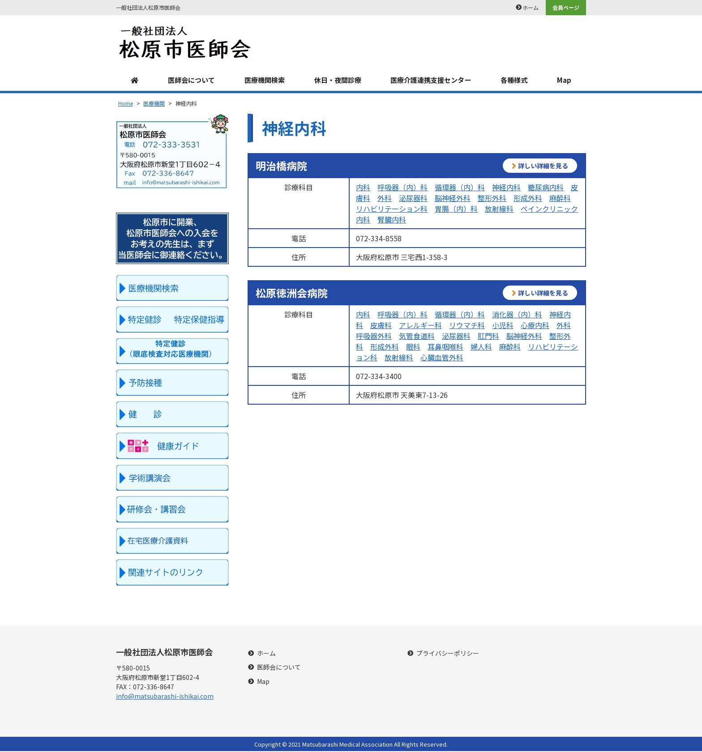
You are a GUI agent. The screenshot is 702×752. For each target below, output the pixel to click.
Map (565, 80)
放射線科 (499, 209)
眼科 (413, 347)
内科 (363, 187)
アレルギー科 (420, 325)
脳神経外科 (453, 198)
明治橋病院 (281, 166)
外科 (384, 198)
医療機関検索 (263, 80)
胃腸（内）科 (456, 209)
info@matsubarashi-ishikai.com (165, 696)
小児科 (503, 325)
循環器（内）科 (460, 187)
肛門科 (488, 336)
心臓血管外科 (441, 357)
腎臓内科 (391, 219)
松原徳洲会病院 (292, 293)
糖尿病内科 (546, 187)
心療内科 (535, 325)
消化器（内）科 (517, 314)
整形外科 (492, 198)
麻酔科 (560, 198)
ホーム (530, 7)
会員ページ (565, 7)
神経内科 (506, 187)
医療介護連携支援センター (432, 80)
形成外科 (528, 198)
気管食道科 (417, 336)
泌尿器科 (413, 198)
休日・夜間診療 (337, 80)
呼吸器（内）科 (402, 187)
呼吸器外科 (374, 336)
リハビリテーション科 (392, 209)
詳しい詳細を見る (540, 166)
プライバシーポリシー (447, 653)
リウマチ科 (467, 325)
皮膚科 (381, 325)
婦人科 (481, 347)
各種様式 (516, 80)
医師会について (190, 80)
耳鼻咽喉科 (445, 347)
